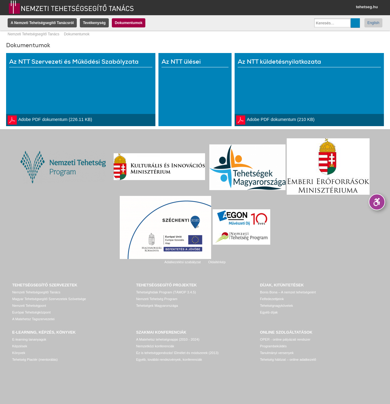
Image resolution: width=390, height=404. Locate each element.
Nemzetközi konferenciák (155, 346)
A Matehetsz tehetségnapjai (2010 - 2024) (168, 339)
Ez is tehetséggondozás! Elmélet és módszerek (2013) (177, 353)
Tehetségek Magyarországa (157, 305)
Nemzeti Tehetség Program (156, 299)
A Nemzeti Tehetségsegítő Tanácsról (42, 23)
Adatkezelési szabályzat (182, 262)
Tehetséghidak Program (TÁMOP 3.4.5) (166, 292)
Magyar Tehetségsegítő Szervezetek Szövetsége (49, 299)
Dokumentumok (129, 23)
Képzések (19, 346)
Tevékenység (94, 23)
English (373, 23)
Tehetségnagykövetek (276, 305)
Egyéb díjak (269, 312)
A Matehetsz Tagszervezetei (33, 319)
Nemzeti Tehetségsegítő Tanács (33, 34)
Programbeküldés (273, 346)
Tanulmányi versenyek (277, 353)
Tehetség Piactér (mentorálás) (35, 359)
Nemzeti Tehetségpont (29, 305)
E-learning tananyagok (29, 339)
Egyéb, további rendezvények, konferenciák (169, 359)
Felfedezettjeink (272, 299)
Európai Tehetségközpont (31, 312)
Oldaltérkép (216, 262)
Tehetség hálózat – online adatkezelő (288, 359)
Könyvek (18, 353)
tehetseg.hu (367, 7)
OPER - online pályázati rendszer (285, 339)
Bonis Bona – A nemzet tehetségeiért (288, 292)
